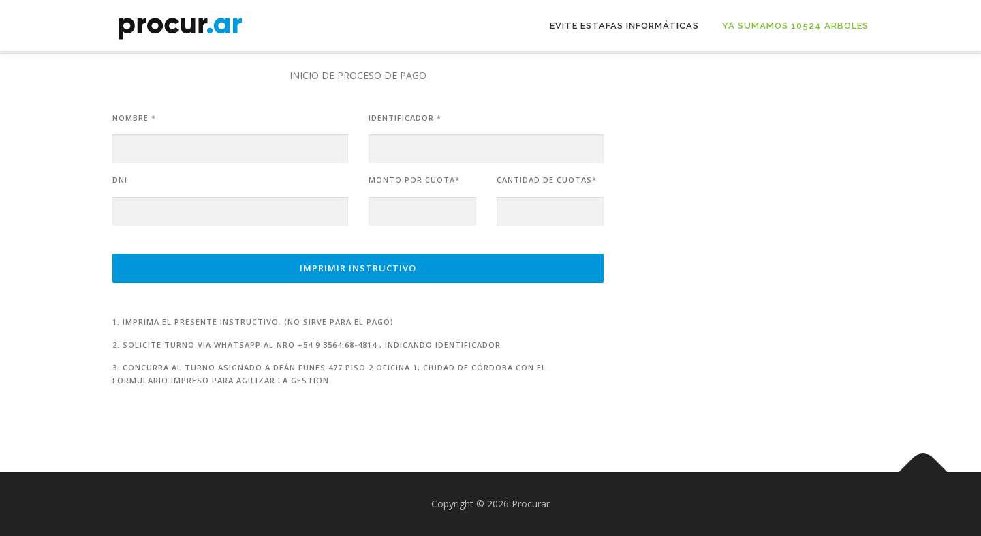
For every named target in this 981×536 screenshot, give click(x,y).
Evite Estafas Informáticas (624, 25)
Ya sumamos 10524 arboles (795, 25)
